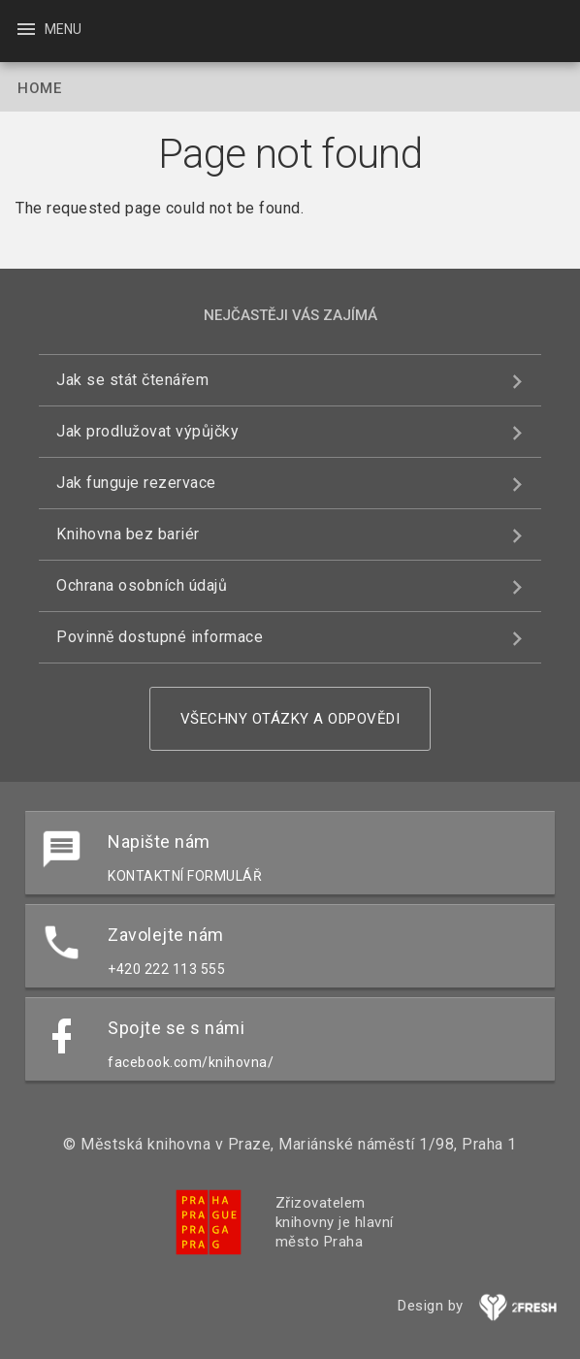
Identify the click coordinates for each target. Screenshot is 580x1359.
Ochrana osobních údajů (141, 585)
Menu (48, 29)
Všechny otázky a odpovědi (290, 719)
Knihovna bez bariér (128, 534)
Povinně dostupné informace (159, 637)
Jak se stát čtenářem (132, 380)
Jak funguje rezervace (136, 482)
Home (39, 88)
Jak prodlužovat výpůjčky (147, 431)
